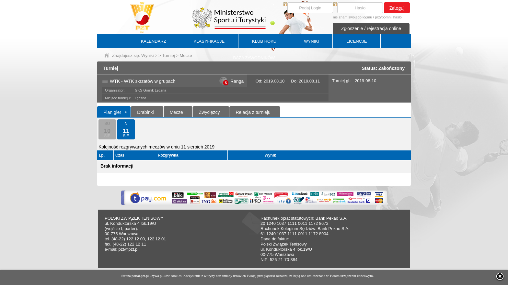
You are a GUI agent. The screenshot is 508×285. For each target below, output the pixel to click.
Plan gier (112, 112)
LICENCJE (356, 41)
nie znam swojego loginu (352, 17)
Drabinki (145, 112)
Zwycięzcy (209, 112)
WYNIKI (311, 41)
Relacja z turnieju (253, 112)
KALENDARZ (153, 41)
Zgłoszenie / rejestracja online (371, 28)
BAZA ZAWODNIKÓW (254, 57)
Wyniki (147, 55)
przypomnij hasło (388, 17)
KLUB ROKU (264, 41)
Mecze (176, 112)
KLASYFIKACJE (209, 41)
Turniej (168, 55)
